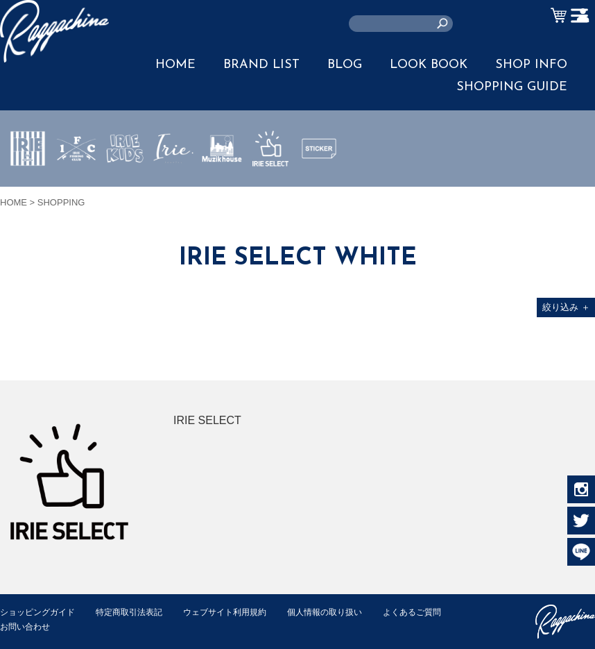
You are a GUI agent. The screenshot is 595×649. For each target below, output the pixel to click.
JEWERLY (173, 181)
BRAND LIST (261, 64)
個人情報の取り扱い (346, 612)
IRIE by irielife (27, 189)
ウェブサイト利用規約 (240, 612)
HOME (175, 64)
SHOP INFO (531, 64)
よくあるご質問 (31, 626)
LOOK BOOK (428, 64)
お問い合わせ (111, 626)
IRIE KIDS (125, 189)
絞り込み (566, 307)
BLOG (344, 64)
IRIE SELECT (270, 189)
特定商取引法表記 (138, 612)
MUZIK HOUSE (222, 189)
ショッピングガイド (40, 612)
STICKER (319, 181)
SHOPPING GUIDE (511, 87)
